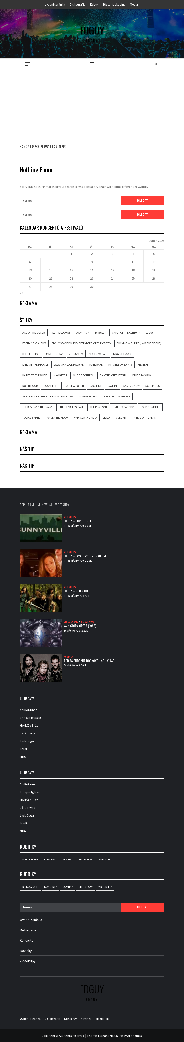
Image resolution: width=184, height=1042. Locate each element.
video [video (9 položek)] (106, 417)
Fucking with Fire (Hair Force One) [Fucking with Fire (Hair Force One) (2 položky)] (139, 343)
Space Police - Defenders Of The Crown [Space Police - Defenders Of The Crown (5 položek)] (47, 396)
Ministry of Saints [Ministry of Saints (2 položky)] (120, 364)
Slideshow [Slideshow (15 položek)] (86, 859)
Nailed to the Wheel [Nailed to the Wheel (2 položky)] (35, 375)
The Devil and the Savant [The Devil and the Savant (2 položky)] (38, 407)
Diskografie (77, 4)
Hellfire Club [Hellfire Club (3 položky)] (31, 354)
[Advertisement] (92, 103)
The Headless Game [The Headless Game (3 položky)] (72, 407)
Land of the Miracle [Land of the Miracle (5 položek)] (35, 364)
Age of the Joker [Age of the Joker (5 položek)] (33, 332)
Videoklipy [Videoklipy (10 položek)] (105, 859)
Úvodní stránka (54, 4)
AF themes (134, 1036)
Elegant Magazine (110, 1036)
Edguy (94, 4)
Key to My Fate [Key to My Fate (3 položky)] (98, 354)
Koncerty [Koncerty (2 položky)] (50, 859)
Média (134, 4)
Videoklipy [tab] (62, 504)
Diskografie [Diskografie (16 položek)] (30, 859)
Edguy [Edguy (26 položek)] (150, 332)
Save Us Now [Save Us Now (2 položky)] (131, 386)
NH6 (23, 757)
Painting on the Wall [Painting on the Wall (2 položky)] (113, 375)
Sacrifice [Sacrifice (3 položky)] (96, 386)
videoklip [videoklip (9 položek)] (122, 417)
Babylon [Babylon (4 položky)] (100, 332)
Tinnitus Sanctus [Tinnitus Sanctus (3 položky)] (124, 407)
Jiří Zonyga (27, 733)
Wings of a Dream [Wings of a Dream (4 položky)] (144, 417)
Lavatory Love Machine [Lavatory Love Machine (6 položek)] (69, 364)
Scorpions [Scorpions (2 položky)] (152, 386)
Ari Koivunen (28, 710)
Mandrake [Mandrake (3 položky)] (96, 364)
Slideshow (87, 621)
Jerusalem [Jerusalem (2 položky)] (76, 354)
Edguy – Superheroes (78, 521)
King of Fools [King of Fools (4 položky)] (122, 354)
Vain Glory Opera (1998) (80, 625)
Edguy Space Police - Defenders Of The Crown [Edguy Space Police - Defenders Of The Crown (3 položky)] (81, 343)
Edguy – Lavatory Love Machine (85, 556)
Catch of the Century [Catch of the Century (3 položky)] (126, 332)
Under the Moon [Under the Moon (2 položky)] (57, 417)
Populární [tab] (27, 504)
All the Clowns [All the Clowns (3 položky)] (61, 332)
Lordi (23, 749)
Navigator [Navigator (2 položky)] (60, 375)
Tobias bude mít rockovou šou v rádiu (90, 660)
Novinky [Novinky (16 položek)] (68, 859)
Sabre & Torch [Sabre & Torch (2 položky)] (74, 386)
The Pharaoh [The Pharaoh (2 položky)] (98, 407)
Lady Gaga (27, 741)
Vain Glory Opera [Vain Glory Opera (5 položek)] (85, 417)
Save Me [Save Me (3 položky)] (113, 386)
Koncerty (26, 940)
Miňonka (75, 525)
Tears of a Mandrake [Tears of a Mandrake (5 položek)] (116, 396)
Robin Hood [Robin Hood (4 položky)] (30, 386)
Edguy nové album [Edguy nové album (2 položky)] (34, 343)
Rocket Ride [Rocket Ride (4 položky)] (51, 386)
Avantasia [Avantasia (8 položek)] (82, 332)
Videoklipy (70, 517)
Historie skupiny (114, 4)
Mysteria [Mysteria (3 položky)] (143, 364)
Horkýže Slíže (29, 725)
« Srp (23, 293)
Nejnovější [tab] (44, 504)
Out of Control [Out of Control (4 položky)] (83, 375)
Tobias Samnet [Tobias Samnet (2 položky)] (32, 417)
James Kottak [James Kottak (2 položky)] (54, 354)
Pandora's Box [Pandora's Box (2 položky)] (141, 375)
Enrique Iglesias (31, 718)
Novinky (68, 656)
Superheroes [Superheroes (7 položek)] (88, 396)
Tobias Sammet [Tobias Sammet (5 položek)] (150, 407)
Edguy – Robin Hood (77, 591)
